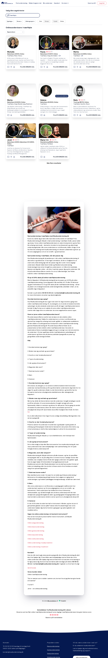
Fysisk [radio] (55, 21)
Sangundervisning (53, 653)
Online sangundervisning (35, 523)
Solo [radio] (40, 21)
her (29, 412)
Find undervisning (21, 3)
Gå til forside (32, 568)
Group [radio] (47, 21)
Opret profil (92, 3)
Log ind (101, 3)
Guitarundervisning (53, 650)
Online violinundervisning (36, 539)
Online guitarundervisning (36, 531)
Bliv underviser (47, 3)
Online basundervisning (35, 535)
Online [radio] (62, 21)
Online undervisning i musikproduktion (40, 543)
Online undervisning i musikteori (38, 547)
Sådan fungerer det (35, 3)
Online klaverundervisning (36, 527)
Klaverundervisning (53, 646)
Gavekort (57, 3)
